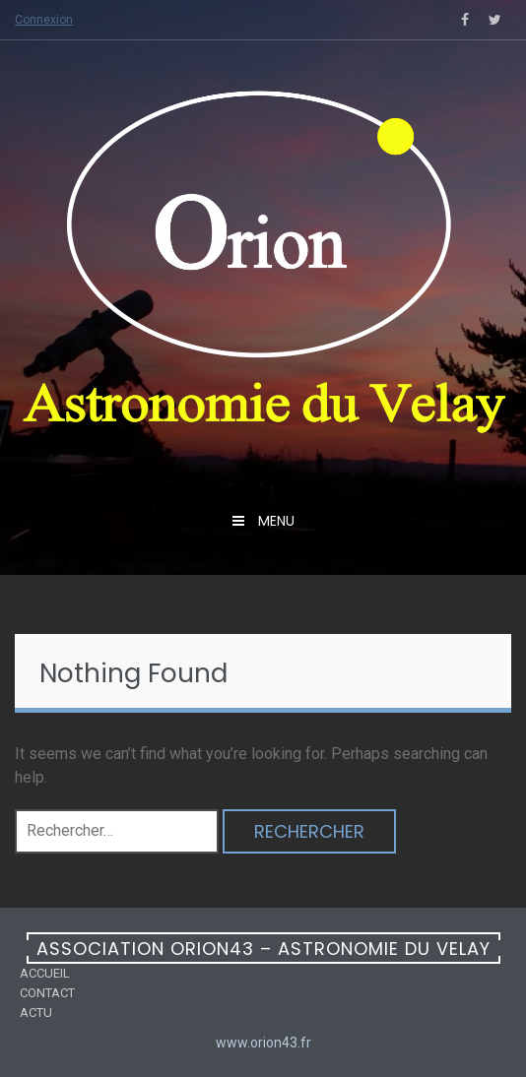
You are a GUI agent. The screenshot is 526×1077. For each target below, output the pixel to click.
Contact (47, 992)
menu (274, 521)
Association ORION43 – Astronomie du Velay (263, 948)
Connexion (44, 20)
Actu (36, 1012)
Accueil (45, 973)
